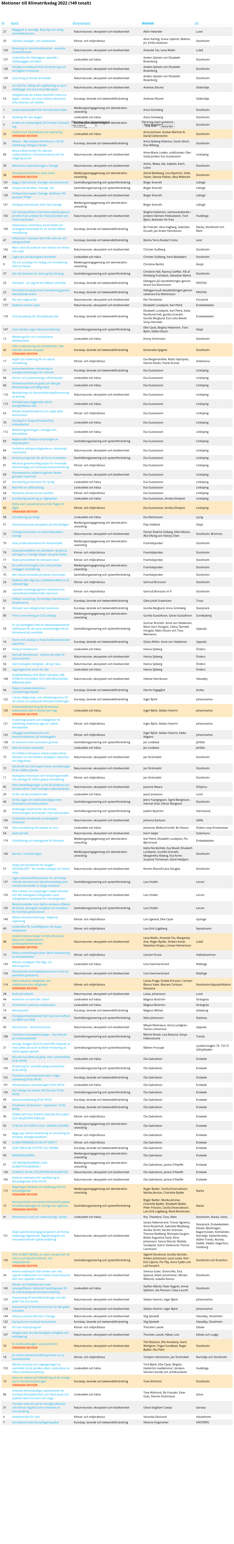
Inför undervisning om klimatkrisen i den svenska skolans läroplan (38, 350)
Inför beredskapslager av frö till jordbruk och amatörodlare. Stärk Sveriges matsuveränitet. (41, 787)
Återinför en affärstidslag (28, 487)
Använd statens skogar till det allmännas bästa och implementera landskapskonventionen (38, 941)
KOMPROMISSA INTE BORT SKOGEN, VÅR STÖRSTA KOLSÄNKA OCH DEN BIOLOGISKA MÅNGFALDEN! (40, 678)
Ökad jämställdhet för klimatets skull (35, 560)
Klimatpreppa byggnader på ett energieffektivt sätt (32, 404)
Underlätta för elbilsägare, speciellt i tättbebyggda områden (35, 59)
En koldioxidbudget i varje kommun (34, 1346)
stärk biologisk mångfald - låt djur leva (36, 664)
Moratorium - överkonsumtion (31, 1027)
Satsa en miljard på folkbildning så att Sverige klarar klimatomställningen (41, 1381)
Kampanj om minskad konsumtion (34, 1322)
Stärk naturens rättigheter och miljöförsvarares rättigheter (31, 984)
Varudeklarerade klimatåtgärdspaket (35, 1422)
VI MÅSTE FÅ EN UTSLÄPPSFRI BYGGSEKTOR (40, 1172)
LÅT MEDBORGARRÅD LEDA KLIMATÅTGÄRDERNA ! (29, 1164)
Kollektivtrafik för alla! (26, 1417)
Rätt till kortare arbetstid (27, 748)
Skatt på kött (20, 833)
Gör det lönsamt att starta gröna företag (37, 273)
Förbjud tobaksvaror (25, 649)
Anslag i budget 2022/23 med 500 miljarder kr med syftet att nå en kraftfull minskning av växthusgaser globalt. (41, 1047)
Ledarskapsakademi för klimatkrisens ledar (39, 110)
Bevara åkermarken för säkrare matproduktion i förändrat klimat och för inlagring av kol (38, 154)
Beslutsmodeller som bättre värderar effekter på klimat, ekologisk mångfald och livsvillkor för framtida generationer (41, 908)
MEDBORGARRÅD (23, 1155)
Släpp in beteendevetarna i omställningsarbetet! (29, 690)
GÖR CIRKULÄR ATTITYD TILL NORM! (35, 1148)
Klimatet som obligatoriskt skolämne (35, 608)
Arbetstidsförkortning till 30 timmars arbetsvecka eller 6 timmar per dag (35, 710)
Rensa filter (167, 126)
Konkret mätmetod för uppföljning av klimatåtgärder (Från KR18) (36, 1179)
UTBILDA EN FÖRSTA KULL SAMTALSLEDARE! (40, 1126)
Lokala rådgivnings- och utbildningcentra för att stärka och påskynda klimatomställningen (40, 699)
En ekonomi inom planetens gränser (35, 742)
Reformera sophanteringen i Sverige (35, 166)
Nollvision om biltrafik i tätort (30, 999)
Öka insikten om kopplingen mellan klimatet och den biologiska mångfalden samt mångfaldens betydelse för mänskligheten (40, 895)
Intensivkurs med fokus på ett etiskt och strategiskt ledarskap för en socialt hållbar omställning (39, 229)
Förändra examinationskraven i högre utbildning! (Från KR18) (36, 1077)
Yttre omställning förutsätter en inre (35, 828)
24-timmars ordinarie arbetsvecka (33, 1005)
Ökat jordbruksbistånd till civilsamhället (37, 543)
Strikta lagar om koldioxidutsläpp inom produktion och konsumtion (37, 801)
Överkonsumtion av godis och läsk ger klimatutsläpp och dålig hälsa (36, 385)
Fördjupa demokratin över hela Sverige (37, 204)
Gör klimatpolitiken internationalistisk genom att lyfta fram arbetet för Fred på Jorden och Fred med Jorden (41, 215)
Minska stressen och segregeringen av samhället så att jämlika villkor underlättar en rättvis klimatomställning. (41, 1368)
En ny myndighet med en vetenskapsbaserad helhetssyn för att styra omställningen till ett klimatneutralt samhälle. (40, 628)
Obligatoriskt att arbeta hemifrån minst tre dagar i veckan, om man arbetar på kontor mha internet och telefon (39, 98)
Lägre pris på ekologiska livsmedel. (34, 257)
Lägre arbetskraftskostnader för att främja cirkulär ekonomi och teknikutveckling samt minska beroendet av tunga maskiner (39, 881)
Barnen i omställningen (27, 854)
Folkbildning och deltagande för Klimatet (38, 840)
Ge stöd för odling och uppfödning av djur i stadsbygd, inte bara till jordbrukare (39, 87)
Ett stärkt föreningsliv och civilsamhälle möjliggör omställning (37, 567)
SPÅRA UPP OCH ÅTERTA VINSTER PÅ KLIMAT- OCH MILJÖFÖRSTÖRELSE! (41, 1116)
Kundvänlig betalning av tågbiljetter (34, 498)
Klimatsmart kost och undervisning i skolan (39, 1217)
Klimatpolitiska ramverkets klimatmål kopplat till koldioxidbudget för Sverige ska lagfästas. (41, 1205)
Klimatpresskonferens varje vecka (33, 175)
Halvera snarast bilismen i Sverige (33, 1316)
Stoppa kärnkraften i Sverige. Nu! (33, 188)
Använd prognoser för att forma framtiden (39, 458)
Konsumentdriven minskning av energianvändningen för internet (33, 370)
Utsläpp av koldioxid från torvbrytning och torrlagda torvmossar (39, 69)
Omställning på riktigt (26, 517)
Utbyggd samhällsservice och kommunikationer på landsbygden (34, 735)
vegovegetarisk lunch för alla (30, 669)
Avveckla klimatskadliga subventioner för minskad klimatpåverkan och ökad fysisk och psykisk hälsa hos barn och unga (40, 1394)
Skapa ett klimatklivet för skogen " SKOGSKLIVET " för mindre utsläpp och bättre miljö (41, 868)
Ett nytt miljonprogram (26, 1327)
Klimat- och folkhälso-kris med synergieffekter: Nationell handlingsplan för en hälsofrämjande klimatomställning (40, 1288)
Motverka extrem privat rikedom (33, 493)
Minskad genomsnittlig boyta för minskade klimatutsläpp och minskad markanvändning (40, 465)
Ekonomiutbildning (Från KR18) (32, 1100)
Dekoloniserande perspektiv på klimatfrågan (40, 524)
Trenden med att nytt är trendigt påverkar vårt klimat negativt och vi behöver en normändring (39, 1407)
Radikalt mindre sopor (26, 305)
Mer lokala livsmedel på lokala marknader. (39, 575)
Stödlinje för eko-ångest (27, 117)
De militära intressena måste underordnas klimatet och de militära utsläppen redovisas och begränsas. (40, 757)
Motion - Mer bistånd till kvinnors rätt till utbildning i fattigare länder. (37, 143)
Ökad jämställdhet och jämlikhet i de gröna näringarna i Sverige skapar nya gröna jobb (39, 552)
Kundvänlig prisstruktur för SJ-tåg (33, 482)
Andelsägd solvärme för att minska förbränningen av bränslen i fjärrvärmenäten (40, 811)
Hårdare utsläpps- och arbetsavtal (33, 41)
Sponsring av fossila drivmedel (31, 78)
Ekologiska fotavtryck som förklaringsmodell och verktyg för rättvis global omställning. (40, 777)
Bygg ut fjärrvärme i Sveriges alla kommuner (40, 182)
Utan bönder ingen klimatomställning (36, 329)
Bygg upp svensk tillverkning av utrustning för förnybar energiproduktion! (41, 1135)
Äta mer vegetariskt (24, 299)
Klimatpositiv (20, 1010)
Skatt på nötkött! (22, 994)
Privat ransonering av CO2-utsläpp (34, 615)
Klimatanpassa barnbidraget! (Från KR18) (38, 1085)
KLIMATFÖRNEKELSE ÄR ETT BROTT (34, 1142)
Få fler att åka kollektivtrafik (29, 794)
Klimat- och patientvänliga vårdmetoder (37, 378)
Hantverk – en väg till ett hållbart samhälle (39, 283)
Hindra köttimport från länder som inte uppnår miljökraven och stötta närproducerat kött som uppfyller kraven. (41, 1275)
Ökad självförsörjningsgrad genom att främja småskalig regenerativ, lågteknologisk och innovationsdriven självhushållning (40, 1235)
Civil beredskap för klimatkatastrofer (35, 316)
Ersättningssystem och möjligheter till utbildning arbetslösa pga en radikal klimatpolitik (36, 723)
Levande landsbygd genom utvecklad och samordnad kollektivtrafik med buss (38, 591)
